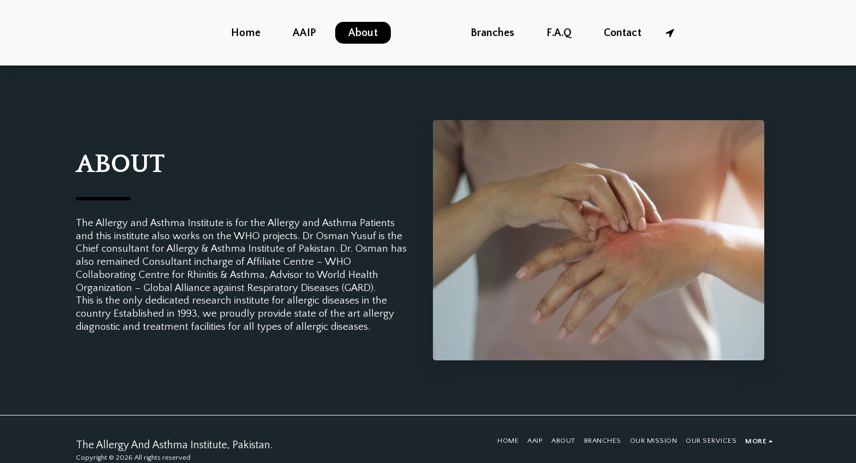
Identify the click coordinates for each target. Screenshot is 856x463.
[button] (698, 32)
